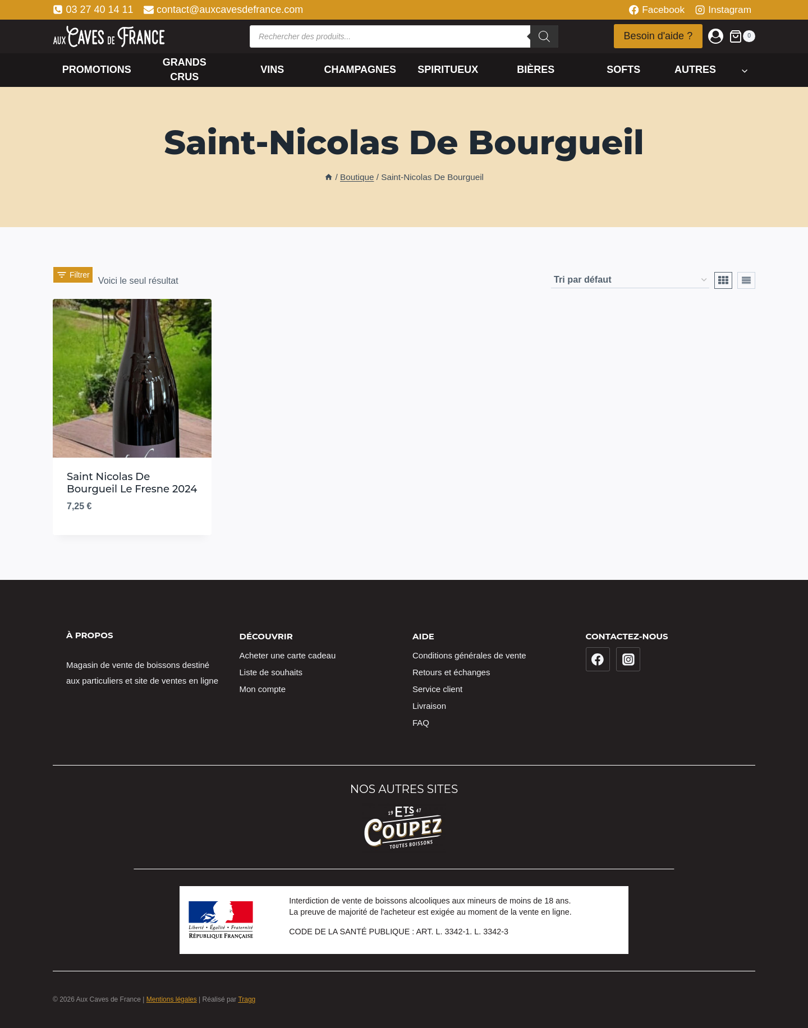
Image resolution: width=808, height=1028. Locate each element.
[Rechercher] (544, 36)
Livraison (429, 706)
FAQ (420, 722)
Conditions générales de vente (469, 655)
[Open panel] (73, 280)
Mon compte (263, 689)
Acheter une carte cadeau (288, 655)
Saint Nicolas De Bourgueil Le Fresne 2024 (132, 483)
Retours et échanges (451, 672)
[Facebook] (598, 659)
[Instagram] (628, 659)
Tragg (246, 999)
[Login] (715, 36)
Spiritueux (447, 69)
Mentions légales (171, 999)
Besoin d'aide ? (658, 36)
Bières (535, 69)
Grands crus (184, 69)
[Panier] (742, 36)
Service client (437, 689)
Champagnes (360, 69)
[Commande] (630, 280)
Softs (623, 69)
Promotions (96, 69)
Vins (272, 69)
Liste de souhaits (271, 672)
